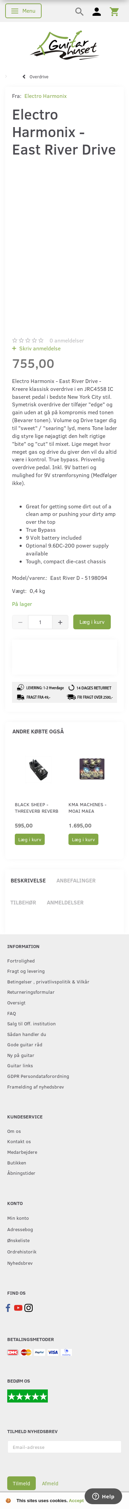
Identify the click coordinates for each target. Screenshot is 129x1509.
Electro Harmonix (45, 95)
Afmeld (50, 1483)
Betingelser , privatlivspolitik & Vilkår (48, 981)
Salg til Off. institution (31, 1023)
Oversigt (16, 1002)
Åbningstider (21, 1172)
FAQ (11, 1013)
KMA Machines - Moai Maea (87, 807)
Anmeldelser (65, 902)
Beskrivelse (28, 880)
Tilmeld (21, 1483)
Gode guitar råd (24, 1044)
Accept (76, 1500)
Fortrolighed (21, 960)
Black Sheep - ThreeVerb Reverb (36, 807)
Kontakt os (19, 1141)
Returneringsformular (31, 991)
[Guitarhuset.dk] (64, 44)
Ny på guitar (20, 1054)
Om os (14, 1130)
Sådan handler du (26, 1034)
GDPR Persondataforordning (38, 1075)
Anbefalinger (76, 880)
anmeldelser (67, 340)
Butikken (16, 1162)
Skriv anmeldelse (39, 348)
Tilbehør (23, 902)
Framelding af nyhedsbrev (35, 1086)
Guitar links (20, 1065)
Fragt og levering (26, 970)
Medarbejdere (22, 1151)
